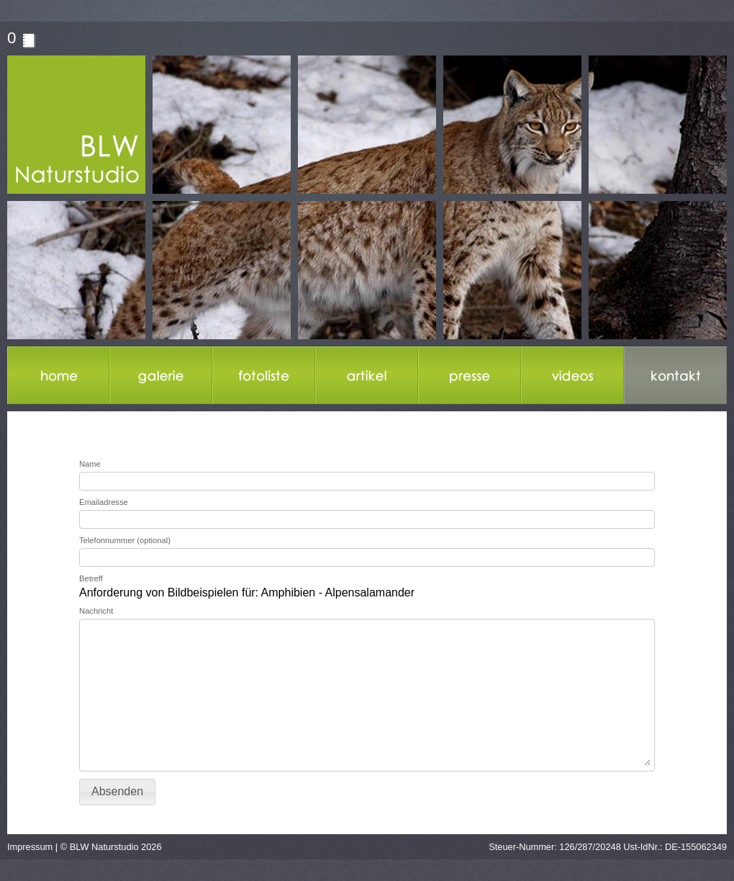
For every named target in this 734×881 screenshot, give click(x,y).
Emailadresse (103, 502)
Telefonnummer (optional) (125, 540)
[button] (117, 792)
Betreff (91, 578)
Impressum (30, 846)
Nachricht (96, 611)
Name (90, 464)
